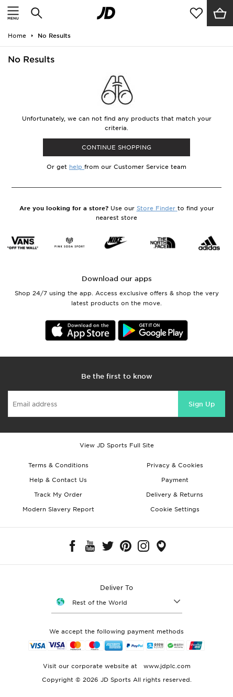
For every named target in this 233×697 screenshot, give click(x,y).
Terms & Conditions (58, 465)
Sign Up (201, 404)
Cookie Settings (174, 509)
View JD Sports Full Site (117, 445)
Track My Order (58, 494)
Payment (174, 480)
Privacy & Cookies (175, 465)
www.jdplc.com (166, 666)
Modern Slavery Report (58, 509)
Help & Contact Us (58, 480)
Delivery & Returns (174, 494)
